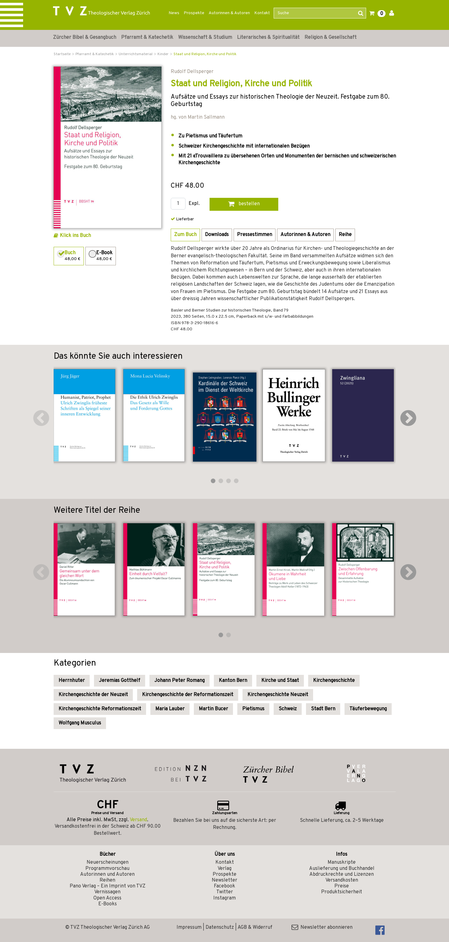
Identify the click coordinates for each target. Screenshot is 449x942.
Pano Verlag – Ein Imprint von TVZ (107, 886)
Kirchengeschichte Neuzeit (277, 695)
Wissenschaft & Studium (205, 38)
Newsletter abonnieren (322, 927)
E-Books (107, 904)
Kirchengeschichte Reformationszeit (100, 709)
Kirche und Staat (280, 681)
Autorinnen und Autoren (107, 874)
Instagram (224, 898)
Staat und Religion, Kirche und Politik (204, 54)
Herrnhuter (72, 681)
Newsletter (224, 880)
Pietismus (253, 709)
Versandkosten (341, 880)
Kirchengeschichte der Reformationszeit (187, 695)
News (174, 13)
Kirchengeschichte (334, 681)
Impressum (189, 927)
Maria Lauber (170, 709)
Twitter (224, 892)
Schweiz (288, 709)
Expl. (194, 204)
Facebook (224, 886)
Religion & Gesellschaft (330, 38)
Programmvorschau (107, 869)
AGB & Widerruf (255, 927)
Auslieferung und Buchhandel (341, 869)
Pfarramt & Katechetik (147, 38)
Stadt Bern (323, 709)
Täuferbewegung (368, 709)
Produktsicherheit (341, 892)
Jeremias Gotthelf (119, 681)
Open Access (107, 898)
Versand (138, 820)
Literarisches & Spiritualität (268, 38)
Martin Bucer (213, 709)
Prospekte (194, 13)
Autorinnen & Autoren (229, 13)
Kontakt (262, 13)
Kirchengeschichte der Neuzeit (93, 695)
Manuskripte (342, 862)
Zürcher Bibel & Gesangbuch (84, 38)
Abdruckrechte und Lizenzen (341, 874)
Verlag (224, 869)
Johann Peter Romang (179, 681)
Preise (341, 886)
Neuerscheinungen (108, 862)
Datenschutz (220, 927)
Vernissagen (107, 892)
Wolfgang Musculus (80, 723)
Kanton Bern (233, 681)
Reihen (107, 880)
